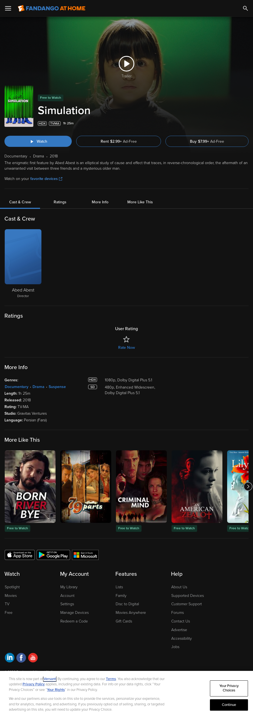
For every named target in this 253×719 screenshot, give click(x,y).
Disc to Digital (127, 604)
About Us (179, 587)
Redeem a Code (74, 621)
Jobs (175, 646)
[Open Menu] (8, 8)
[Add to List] (246, 123)
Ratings (60, 202)
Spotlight (12, 587)
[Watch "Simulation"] (38, 141)
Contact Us (180, 621)
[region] (126, 695)
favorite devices (46, 178)
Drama (38, 386)
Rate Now (126, 347)
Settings (67, 604)
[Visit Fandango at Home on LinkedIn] (9, 658)
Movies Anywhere (131, 612)
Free (9, 612)
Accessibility (181, 638)
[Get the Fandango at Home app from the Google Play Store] (53, 555)
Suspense (57, 386)
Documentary (16, 386)
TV (7, 604)
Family (121, 595)
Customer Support (186, 604)
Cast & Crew (20, 202)
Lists (119, 587)
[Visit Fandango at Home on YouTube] (33, 658)
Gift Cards (124, 621)
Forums (177, 612)
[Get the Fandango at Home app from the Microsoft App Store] (85, 555)
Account (67, 595)
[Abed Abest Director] (23, 264)
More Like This (140, 202)
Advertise (179, 629)
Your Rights (56, 690)
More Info (100, 202)
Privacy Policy (34, 684)
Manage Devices (74, 612)
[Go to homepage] (52, 8)
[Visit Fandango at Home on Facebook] (21, 658)
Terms (111, 679)
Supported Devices (187, 595)
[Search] (245, 8)
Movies (11, 595)
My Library (69, 587)
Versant (50, 679)
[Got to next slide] (248, 486)
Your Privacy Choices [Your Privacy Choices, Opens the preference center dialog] (229, 688)
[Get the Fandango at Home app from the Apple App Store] (19, 555)
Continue (229, 705)
